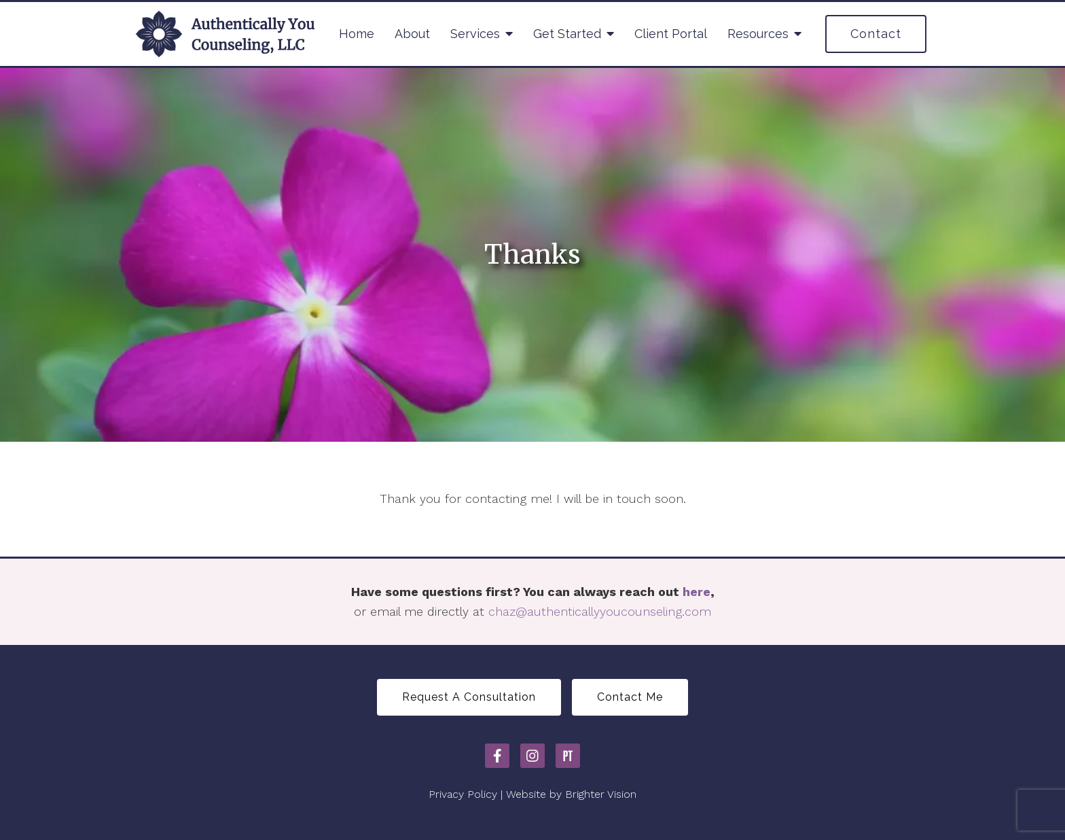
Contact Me (630, 696)
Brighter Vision (600, 794)
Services (475, 34)
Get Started (567, 34)
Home (356, 34)
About (412, 34)
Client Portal (670, 34)
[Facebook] (497, 755)
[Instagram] (532, 755)
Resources (758, 34)
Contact (875, 34)
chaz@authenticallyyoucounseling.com (599, 611)
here (696, 591)
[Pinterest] (568, 755)
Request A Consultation (469, 696)
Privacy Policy (463, 794)
